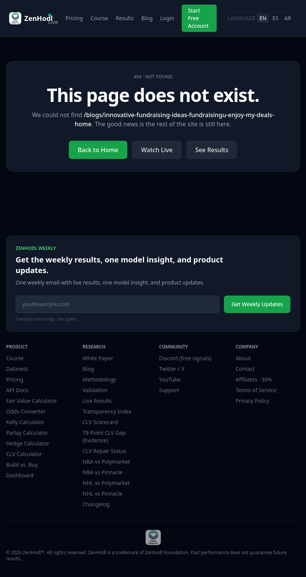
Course (99, 18)
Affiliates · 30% (254, 379)
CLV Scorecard (100, 422)
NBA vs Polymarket (106, 461)
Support (169, 390)
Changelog (95, 504)
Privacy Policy (252, 400)
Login (167, 18)
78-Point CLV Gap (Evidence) (103, 436)
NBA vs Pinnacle (102, 472)
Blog (147, 18)
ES (275, 18)
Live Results (97, 400)
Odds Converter (26, 411)
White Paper (97, 358)
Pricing (74, 18)
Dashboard (19, 475)
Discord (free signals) (185, 358)
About (243, 358)
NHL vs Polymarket (106, 482)
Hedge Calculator (27, 443)
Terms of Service (256, 390)
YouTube (170, 379)
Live (53, 19)
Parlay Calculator (27, 432)
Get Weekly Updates (257, 304)
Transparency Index (107, 411)
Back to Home (98, 150)
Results (124, 18)
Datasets (17, 368)
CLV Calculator (24, 454)
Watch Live (157, 150)
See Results (211, 150)
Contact (245, 368)
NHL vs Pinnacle (102, 493)
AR (287, 18)
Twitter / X (172, 368)
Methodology (99, 379)
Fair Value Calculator (31, 400)
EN (262, 18)
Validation (94, 390)
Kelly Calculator (25, 422)
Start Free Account (198, 18)
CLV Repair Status (104, 451)
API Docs (17, 390)
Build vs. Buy (22, 464)
